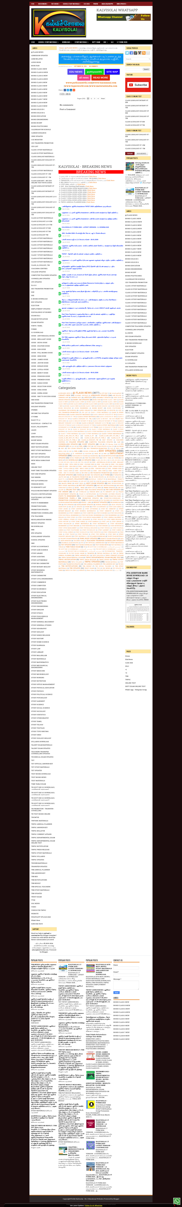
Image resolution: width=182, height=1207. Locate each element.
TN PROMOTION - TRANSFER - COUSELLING (42, 810)
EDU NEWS (75, 71)
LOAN (97, 481)
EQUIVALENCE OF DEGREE (80, 456)
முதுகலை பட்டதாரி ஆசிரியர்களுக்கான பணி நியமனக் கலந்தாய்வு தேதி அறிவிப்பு (90, 213)
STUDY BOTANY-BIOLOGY (40, 567)
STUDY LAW (105, 521)
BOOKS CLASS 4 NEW (75, 404)
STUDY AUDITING (76, 509)
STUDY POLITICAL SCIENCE (41, 694)
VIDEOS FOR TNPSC (71, 570)
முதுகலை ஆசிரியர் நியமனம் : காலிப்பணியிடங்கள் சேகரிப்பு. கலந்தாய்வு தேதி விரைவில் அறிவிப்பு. (135, 424)
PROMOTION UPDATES (90, 498)
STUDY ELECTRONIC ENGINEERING (91, 515)
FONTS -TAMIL (106, 458)
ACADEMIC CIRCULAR (81, 395)
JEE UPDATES (111, 477)
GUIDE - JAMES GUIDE (84, 466)
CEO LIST (85, 412)
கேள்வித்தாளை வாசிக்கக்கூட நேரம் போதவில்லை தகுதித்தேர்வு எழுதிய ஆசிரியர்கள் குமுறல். (98, 1019)
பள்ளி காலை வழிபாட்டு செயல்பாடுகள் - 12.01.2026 (80, 352)
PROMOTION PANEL (115, 496)
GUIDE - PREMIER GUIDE (114, 468)
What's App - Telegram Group (136, 690)
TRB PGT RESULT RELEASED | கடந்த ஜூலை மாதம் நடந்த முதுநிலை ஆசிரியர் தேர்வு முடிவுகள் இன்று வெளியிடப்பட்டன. (71, 1088)
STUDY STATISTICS (95, 532)
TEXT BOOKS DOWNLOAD (83, 545)
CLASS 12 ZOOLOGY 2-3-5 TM (86, 427)
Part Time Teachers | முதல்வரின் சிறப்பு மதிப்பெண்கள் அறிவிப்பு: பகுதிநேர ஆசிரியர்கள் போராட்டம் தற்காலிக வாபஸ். (137, 494)
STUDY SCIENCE (116, 530)
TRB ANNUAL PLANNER (92, 564)
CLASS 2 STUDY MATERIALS (101, 429)
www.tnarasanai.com (104, 82)
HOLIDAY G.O (116, 473)
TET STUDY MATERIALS (115, 543)
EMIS (105, 453)
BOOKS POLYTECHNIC (114, 408)
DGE (111, 448)
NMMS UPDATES (109, 487)
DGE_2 (118, 448)
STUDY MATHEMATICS (100, 523)
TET (82, 543)
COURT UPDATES (88, 444)
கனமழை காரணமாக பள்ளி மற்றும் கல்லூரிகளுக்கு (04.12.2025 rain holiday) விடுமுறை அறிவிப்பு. (142, 168)
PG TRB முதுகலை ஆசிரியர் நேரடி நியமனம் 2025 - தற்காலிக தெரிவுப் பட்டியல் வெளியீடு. (137, 519)
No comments (93, 66)
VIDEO (60, 570)
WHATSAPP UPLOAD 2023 (104, 570)
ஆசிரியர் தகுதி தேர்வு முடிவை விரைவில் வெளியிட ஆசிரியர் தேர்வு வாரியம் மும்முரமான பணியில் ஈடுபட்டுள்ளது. (43, 991)
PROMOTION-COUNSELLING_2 (70, 500)
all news (84, 77)
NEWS (70, 487)
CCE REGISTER (111, 410)
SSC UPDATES (78, 507)
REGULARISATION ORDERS (69, 502)
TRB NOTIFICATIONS (69, 566)
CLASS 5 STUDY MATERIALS (95, 431)
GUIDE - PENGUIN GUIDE (97, 468)
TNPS (114, 553)
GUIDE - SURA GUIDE (99, 471)
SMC (70, 507)
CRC (70, 446)
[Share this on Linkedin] (71, 90)
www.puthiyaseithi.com (79, 82)
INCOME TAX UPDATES (92, 475)
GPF (88, 462)
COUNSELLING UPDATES (68, 444)
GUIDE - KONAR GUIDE (115, 466)
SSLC (127, 666)
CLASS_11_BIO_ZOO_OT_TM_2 (68, 436)
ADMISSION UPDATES (99, 395)
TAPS (122, 538)
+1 (126, 669)
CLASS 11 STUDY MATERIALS (87, 416)
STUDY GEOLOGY (98, 519)
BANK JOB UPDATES (81, 400)
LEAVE (91, 481)
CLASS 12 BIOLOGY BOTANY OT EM (79, 421)
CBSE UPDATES (98, 410)
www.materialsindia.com (103, 85)
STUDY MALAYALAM (64, 523)
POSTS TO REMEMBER (67, 496)
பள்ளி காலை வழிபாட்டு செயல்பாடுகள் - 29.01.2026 (80, 239)
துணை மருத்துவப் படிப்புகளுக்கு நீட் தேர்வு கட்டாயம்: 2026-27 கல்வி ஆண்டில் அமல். (91, 308)
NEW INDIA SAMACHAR (40, 460)
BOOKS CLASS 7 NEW (39, 99)
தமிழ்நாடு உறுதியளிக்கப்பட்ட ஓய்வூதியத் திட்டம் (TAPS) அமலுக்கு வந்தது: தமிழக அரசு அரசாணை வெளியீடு (137, 538)
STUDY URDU (112, 534)
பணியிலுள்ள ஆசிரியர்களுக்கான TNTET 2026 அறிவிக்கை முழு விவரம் (86, 206)
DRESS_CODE (62, 451)
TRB (126, 676)
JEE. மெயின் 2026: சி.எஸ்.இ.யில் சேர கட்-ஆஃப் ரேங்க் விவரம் (83, 233)
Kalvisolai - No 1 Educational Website (89, 1199)
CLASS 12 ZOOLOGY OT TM (41, 231)
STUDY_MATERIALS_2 (80, 536)
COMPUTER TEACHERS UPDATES (101, 442)
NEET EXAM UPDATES (95, 483)
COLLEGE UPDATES (76, 442)
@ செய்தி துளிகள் (115, 393)
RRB (59, 504)
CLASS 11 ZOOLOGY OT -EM (107, 416)
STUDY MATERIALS (82, 523)
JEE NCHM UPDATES (97, 477)
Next (103, 98)
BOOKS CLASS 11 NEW (77, 402)
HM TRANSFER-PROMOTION (100, 473)
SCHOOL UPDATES (102, 504)
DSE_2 (76, 451)
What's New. (90, 570)
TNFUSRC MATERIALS (103, 553)
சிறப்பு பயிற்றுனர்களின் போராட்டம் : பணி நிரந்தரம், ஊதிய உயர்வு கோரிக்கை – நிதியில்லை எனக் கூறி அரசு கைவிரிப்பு (138, 477)
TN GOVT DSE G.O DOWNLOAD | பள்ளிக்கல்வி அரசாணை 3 (43, 799)
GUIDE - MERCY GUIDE (81, 468)
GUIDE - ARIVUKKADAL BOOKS (101, 462)
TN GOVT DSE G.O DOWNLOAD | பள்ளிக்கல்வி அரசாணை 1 (104, 547)
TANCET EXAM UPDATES (109, 538)
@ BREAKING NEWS (64, 393)
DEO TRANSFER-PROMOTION (97, 448)
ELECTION (88, 453)
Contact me (35, 937)
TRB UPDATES (74, 568)
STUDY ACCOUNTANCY (99, 507)
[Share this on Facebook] (65, 90)
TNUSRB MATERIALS (111, 562)
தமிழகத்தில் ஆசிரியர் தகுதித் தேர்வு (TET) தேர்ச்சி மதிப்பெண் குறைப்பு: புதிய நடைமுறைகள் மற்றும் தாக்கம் (137, 445)
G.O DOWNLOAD (72, 460)
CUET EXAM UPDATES (100, 446)
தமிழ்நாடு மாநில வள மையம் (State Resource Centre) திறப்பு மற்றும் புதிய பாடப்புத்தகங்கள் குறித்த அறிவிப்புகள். (137, 461)
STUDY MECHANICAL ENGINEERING (39, 666)
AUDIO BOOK (117, 397)
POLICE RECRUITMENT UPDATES (44, 491)
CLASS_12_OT (115, 438)
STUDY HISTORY (63, 521)
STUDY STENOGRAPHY (110, 532)
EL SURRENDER (77, 453)
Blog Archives (141, 153)
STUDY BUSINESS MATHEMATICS (85, 511)
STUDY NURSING (103, 526)
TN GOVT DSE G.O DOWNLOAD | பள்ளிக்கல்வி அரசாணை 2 (76, 549)
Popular (130, 153)
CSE (75, 446)
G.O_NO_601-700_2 (79, 462)
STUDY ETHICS (70, 517)
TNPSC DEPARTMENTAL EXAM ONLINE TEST (103, 557)
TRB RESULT (87, 566)
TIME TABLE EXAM (73, 547)
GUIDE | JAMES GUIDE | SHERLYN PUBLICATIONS (103, 1054)
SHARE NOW (62, 507)
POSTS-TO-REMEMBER (87, 496)
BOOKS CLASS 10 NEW (39, 72)
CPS (100, 444)
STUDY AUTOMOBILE (91, 509)
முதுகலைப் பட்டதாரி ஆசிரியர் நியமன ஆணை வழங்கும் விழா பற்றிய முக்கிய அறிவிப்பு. (92, 260)
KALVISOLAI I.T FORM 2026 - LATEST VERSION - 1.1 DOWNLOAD (85, 227)
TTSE (98, 568)
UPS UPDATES (117, 568)
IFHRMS (79, 475)
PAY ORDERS (63, 492)
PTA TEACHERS (105, 500)
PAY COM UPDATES (113, 490)
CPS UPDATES (36, 282)
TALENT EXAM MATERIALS (115, 536)
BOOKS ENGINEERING (81, 408)
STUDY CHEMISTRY (106, 511)
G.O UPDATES (87, 460)
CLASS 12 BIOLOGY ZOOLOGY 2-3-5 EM (43, 198)
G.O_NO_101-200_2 (115, 460)
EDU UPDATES (107, 450)
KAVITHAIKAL (74, 481)
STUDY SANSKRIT (103, 530)
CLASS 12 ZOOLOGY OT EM (106, 427)
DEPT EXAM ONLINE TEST (135, 686)
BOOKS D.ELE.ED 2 (116, 406)
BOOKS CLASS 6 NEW (106, 404)
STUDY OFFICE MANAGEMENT (67, 528)
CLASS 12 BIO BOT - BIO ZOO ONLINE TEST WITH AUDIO (41, 182)
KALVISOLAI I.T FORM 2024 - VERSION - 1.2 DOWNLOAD (102, 1123)
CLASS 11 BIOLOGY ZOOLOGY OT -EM (104, 414)
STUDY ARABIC (63, 509)
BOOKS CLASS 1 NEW (110, 400)
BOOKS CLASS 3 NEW (39, 86)
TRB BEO (121, 564)
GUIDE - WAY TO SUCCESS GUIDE (68, 473)
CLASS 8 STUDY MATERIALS (90, 433)
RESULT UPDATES (100, 502)
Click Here (93, 176)
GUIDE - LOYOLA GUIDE (65, 468)
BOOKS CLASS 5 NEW (90, 404)
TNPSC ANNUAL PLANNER (41, 824)
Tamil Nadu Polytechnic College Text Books (96, 1035)
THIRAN (60, 547)
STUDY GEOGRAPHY (84, 519)
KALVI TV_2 (62, 479)
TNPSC (128, 679)
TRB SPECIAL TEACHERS (103, 566)
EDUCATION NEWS (64, 453)
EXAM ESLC (94, 456)
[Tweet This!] (68, 90)
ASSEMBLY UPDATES (103, 397)
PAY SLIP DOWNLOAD (80, 492)
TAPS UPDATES (65, 540)
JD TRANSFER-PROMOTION (79, 477)
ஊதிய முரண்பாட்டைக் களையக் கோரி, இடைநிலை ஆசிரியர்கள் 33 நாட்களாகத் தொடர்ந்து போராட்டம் (137, 452)
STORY (87, 507)
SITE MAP (112, 71)
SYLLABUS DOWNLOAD (97, 536)
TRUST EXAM (89, 568)
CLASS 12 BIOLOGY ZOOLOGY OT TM (82, 425)
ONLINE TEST (71, 490)
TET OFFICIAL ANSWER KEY (95, 543)
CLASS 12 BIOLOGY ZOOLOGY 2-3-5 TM (94, 423)
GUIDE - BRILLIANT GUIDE (41, 339)
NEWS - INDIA (79, 487)
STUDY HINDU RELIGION (113, 519)
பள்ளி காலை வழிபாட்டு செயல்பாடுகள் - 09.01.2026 (80, 372)
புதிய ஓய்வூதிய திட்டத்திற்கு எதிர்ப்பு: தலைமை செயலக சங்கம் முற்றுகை (87, 366)
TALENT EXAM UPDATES (68, 538)
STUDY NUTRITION (116, 526)
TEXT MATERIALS (116, 545)
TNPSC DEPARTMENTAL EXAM (72, 557)
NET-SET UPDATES (86, 485)
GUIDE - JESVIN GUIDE (99, 466)
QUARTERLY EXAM (118, 500)
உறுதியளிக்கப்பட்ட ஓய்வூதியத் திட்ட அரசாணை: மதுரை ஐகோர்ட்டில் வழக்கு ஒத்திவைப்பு (138, 559)
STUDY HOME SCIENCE (78, 521)
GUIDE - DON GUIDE (102, 464)
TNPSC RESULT (104, 559)
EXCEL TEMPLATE (75, 458)
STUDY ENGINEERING (110, 515)
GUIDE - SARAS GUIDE (65, 471)
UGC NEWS (106, 568)
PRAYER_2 (100, 496)
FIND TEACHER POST (92, 458)
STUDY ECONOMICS (102, 513)
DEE (62, 448)
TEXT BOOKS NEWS (102, 545)
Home (32, 4)
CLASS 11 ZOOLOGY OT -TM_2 (82, 419)
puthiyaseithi (94, 71)
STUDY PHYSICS (105, 528)
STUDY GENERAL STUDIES (66, 519)
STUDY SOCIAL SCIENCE (65, 532)
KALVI (119, 477)
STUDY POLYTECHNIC (72, 530)
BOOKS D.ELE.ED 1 (102, 406)
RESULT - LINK (86, 502)
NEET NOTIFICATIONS (114, 483)
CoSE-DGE (129, 663)
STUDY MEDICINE (74, 526)
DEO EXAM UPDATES (75, 448)
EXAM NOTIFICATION (108, 456)
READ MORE (100, 77)
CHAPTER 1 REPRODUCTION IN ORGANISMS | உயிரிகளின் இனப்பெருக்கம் (76, 1151)
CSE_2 (81, 446)
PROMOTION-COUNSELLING (112, 498)
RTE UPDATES (69, 504)
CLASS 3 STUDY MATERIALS (41, 241)
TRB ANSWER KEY (109, 564)
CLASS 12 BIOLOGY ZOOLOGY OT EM (43, 208)
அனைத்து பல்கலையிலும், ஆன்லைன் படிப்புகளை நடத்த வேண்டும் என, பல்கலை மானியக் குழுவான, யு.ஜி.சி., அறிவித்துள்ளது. (91, 59)
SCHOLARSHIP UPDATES (84, 504)
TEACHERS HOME (79, 540)
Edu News (129, 659)
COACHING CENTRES (39, 268)
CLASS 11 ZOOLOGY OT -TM (41, 177)
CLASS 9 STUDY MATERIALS (111, 433)
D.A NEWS (120, 446)
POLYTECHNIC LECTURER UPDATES (110, 494)
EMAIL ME (97, 453)
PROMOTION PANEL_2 (67, 498)
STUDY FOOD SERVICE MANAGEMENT (89, 517)
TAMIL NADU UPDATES (88, 538)
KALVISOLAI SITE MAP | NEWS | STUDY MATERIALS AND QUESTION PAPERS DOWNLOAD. (104, 969)
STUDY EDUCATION (115, 513)
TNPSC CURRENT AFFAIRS (114, 555)
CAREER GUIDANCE (85, 410)
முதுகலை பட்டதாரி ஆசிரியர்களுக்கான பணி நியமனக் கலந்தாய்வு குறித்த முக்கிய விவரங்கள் (137, 397)
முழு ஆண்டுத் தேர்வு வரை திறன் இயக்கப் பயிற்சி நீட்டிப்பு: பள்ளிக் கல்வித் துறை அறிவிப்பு (136, 469)
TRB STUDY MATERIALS (40, 890)
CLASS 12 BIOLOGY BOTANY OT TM (104, 421)
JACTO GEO (62, 477)
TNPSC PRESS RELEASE (88, 559)
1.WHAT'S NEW (64, 395)
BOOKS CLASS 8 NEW (72, 406)
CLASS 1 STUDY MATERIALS (100, 412)
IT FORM (106, 475)
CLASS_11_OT (89, 436)
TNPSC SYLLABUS (76, 562)
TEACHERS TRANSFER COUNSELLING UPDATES (105, 540)
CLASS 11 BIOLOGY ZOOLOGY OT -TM (43, 166)
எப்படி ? (117, 570)
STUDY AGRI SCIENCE (115, 507)
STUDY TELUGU (70, 534)
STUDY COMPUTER (88, 513)
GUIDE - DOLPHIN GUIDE (87, 464)
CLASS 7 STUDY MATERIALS (69, 433)
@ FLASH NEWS (71, 48)
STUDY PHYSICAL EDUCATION (88, 528)
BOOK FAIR (96, 400)
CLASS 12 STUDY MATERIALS (106, 425)
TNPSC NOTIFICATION (67, 559)
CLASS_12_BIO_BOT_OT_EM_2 (109, 436)
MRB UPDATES (119, 481)
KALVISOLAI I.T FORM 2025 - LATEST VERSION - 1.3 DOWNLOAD (103, 1144)
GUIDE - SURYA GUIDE (115, 471)
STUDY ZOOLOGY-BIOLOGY (41, 738)
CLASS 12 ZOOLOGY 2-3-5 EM (41, 221)
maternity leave (106, 481)
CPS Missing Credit (111, 444)
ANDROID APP (63, 397)
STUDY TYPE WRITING (98, 534)
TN (84, 547)
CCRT (119, 410)
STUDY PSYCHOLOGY (88, 530)
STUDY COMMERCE (74, 513)
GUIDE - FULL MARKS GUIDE (42, 353)
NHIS (99, 487)
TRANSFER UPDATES (73, 564)
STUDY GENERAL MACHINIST (112, 517)
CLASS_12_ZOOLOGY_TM (89, 440)
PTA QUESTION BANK (92, 500)
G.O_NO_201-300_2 (64, 462)
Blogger (45, 952)
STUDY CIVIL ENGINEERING (42, 579)
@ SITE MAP (104, 393)
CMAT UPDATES (107, 440)
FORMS (116, 458)
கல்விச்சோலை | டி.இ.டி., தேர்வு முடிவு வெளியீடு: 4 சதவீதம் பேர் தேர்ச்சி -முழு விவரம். (43, 1118)
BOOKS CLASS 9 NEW (88, 406)
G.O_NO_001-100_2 (101, 460)
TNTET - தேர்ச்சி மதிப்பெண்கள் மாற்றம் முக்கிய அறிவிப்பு (82, 254)
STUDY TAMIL (36, 721)
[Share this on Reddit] (74, 90)
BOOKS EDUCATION (64, 408)
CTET (89, 446)
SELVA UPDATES (116, 504)
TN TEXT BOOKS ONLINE (76, 553)
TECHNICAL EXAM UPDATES (70, 543)
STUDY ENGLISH (37, 610)
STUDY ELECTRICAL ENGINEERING (68, 515)
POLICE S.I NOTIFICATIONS (87, 494)
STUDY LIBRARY (116, 521)
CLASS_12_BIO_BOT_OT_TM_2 (68, 438)
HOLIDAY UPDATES (65, 475)
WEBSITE (82, 570)
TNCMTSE (90, 553)
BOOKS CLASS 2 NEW (110, 402)
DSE (70, 451)
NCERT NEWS (79, 483)
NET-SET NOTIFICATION (105, 485)
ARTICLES (88, 397)
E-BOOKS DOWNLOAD (89, 451)
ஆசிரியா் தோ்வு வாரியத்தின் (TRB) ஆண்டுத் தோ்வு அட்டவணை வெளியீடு (88, 331)
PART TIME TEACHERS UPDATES (91, 490)
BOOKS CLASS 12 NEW (94, 402)
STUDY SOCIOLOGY (81, 532)
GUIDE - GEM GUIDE (70, 466)
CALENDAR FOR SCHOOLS (67, 410)
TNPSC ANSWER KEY (82, 555)
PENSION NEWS (95, 492)
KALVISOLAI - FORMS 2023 (101, 1102)
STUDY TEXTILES (83, 534)
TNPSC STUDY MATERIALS (41, 853)
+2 (126, 673)
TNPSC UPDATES (92, 562)
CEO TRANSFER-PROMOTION (68, 412)
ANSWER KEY (76, 397)
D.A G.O (111, 446)
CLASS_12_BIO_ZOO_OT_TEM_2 (95, 438)
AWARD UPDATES (64, 400)
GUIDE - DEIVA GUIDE (71, 464)
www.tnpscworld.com (76, 85)
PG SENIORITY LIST (109, 492)
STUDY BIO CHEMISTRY (108, 509)
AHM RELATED (116, 395)
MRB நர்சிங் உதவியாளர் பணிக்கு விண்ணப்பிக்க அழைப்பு (82, 345)
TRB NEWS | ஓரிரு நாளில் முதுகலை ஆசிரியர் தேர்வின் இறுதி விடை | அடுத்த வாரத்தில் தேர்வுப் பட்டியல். (43, 966)
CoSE (118, 442)
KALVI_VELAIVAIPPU (76, 479)
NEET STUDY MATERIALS (67, 485)
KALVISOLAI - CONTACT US (97, 479)
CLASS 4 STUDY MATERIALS (76, 431)
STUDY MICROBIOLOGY (89, 526)
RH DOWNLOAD (115, 502)
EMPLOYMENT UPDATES (40, 309)
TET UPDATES (66, 545)
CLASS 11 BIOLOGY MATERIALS (80, 414)
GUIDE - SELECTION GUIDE (83, 471)
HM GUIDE (85, 473)
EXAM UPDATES (37, 322)
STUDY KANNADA (93, 521)
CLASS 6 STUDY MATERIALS (115, 431)
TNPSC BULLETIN (97, 555)
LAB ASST (84, 481)
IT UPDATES (117, 475)
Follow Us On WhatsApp (93, 1205)
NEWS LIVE (91, 487)
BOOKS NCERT (97, 408)
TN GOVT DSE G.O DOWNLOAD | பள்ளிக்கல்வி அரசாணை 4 (85, 551)
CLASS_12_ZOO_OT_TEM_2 (67, 440)
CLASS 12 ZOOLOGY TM (81, 429)
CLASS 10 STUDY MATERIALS (42, 153)
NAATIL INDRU (67, 483)
